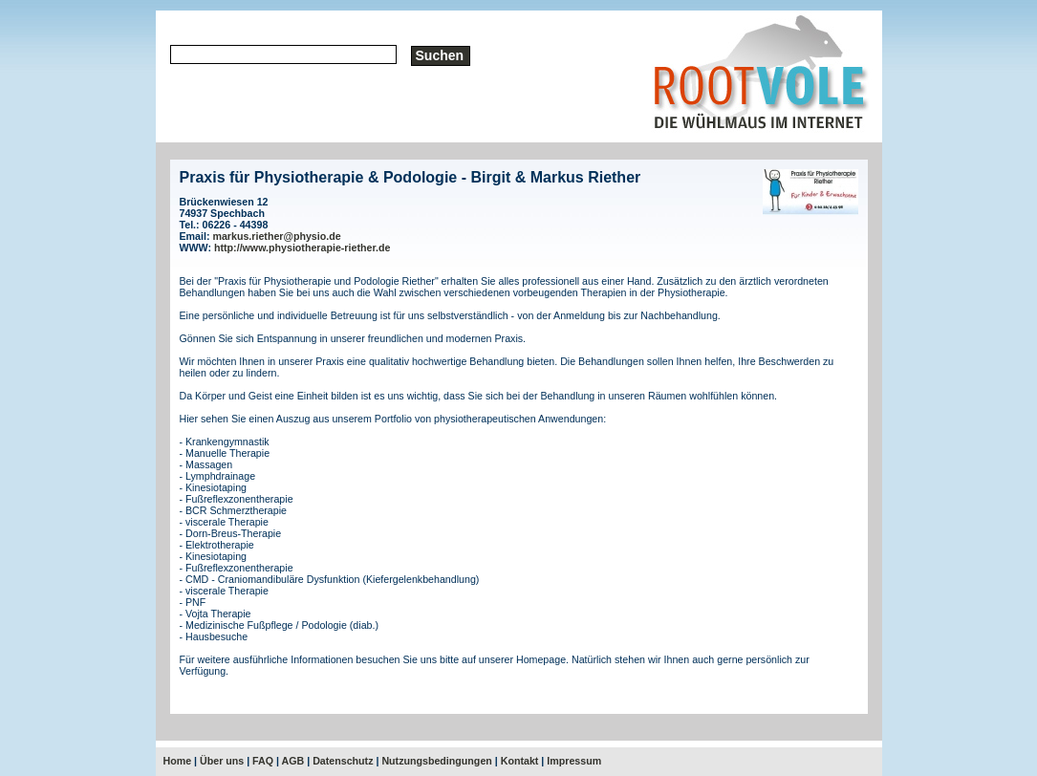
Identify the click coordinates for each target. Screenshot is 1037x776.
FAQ (262, 760)
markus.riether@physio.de (276, 236)
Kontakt (520, 760)
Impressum (574, 760)
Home (177, 760)
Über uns (222, 760)
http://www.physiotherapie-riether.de (302, 247)
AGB (293, 760)
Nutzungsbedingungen (436, 760)
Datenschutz (343, 760)
